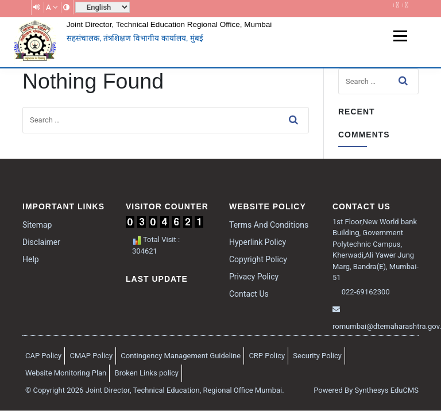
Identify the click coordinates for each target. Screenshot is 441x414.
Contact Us (249, 293)
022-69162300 (365, 292)
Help (30, 259)
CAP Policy (43, 355)
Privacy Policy (253, 276)
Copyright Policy (258, 259)
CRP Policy (267, 355)
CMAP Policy (91, 355)
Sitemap (37, 224)
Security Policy (317, 355)
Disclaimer (41, 242)
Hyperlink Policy (257, 242)
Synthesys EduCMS (387, 390)
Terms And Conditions (268, 224)
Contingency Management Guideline (181, 355)
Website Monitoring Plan (65, 373)
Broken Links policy (147, 373)
